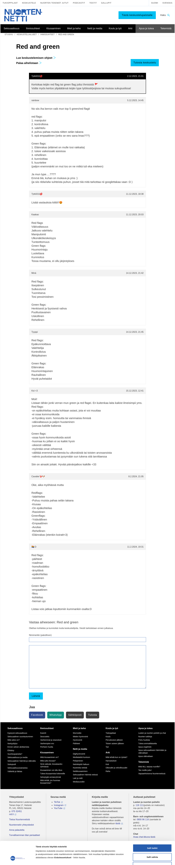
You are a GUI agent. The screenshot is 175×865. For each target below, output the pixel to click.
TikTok (57, 802)
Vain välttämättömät (152, 847)
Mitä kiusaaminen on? (49, 757)
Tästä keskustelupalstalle (137, 15)
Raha (108, 771)
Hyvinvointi (77, 740)
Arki (108, 752)
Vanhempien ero (47, 743)
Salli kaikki (152, 829)
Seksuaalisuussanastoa (17, 768)
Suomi (154, 3)
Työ (107, 747)
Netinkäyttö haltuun (81, 764)
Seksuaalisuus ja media (17, 757)
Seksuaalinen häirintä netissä (85, 775)
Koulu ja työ (112, 728)
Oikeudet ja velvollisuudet (116, 768)
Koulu (108, 736)
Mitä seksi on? (13, 740)
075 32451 (17, 811)
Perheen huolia (46, 747)
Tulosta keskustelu (144, 62)
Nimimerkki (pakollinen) (40, 635)
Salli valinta (152, 838)
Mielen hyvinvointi (80, 736)
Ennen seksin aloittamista (18, 747)
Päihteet (76, 743)
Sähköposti (75, 715)
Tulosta (92, 715)
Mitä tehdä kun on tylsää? (116, 757)
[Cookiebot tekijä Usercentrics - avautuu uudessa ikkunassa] (18, 860)
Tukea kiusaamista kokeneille (52, 773)
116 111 (140, 805)
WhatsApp (55, 715)
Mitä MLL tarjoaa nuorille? (149, 767)
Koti (107, 764)
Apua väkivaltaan (145, 756)
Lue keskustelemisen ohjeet (36, 57)
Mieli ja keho (79, 728)
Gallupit (106, 3)
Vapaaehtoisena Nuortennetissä (151, 773)
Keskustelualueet (27, 34)
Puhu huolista (144, 740)
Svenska (167, 3)
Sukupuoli (11, 764)
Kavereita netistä (80, 768)
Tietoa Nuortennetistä (19, 819)
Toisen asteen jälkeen (115, 743)
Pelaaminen (78, 761)
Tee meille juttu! (145, 770)
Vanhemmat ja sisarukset (50, 740)
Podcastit (79, 3)
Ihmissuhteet (47, 34)
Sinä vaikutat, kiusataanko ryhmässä (51, 765)
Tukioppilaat (10, 3)
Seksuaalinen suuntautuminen (20, 736)
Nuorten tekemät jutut (54, 3)
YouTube (58, 808)
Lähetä (36, 696)
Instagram (59, 805)
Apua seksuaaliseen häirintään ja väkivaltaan (152, 751)
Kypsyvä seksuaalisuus (17, 733)
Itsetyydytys (12, 743)
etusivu (9, 34)
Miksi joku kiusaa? (48, 761)
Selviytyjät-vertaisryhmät (50, 777)
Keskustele (29, 3)
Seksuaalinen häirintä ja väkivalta (21, 761)
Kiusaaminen (47, 752)
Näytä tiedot (145, 859)
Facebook (37, 715)
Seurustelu (44, 736)
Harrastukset (111, 761)
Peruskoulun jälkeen (114, 740)
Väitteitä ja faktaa (14, 771)
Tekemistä (143, 762)
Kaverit (43, 733)
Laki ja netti (78, 778)
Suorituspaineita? (14, 754)
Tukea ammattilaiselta (147, 743)
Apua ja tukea (145, 728)
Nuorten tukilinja (145, 736)
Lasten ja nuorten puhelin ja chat (152, 733)
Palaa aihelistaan (29, 63)
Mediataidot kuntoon (81, 757)
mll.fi (11, 814)
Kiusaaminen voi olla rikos (51, 770)
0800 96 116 (143, 819)
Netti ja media (80, 749)
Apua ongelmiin (145, 747)
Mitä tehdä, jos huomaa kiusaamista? (50, 781)
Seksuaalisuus (15, 728)
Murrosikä (77, 733)
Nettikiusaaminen (80, 771)
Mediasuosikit (79, 782)
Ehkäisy (10, 750)
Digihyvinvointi (79, 754)
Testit (93, 3)
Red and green (66, 34)
